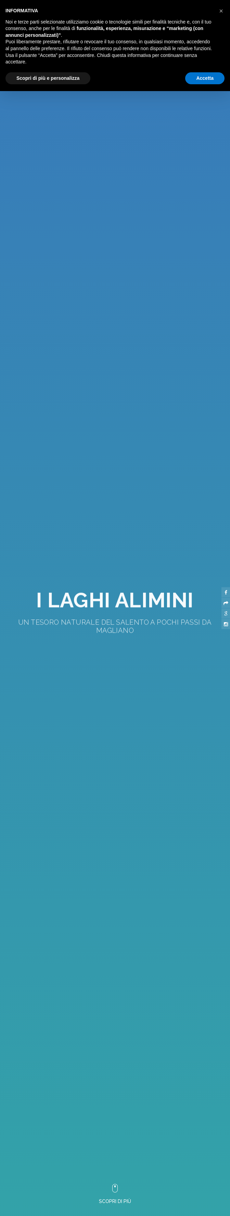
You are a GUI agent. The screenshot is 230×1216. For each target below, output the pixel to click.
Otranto (210, 1208)
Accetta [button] (205, 78)
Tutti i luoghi (182, 1208)
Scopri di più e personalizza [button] (47, 78)
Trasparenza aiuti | (145, 1208)
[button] (107, 968)
